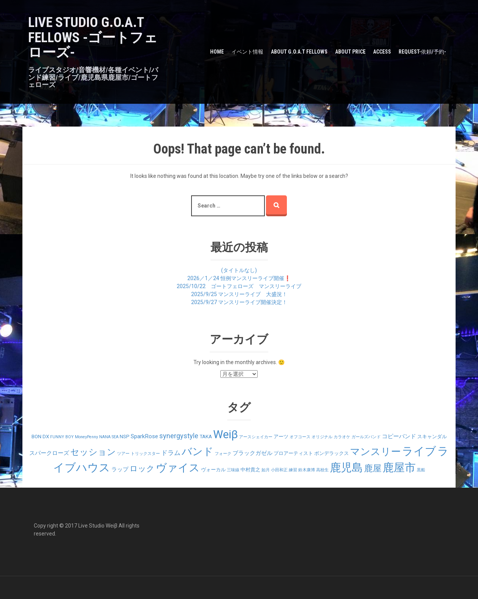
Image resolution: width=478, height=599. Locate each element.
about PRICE (350, 52)
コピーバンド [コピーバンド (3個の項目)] (399, 436)
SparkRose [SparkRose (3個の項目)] (144, 436)
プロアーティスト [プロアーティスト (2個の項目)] (293, 453)
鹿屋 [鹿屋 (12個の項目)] (372, 468)
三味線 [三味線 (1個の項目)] (233, 469)
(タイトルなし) (239, 270)
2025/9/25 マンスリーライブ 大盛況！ (239, 294)
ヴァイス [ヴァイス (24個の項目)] (178, 467)
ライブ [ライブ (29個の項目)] (419, 451)
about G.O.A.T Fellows (299, 52)
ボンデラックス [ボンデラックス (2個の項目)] (331, 453)
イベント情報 (247, 52)
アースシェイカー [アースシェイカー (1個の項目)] (255, 436)
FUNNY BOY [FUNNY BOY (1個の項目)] (62, 436)
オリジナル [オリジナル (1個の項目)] (322, 436)
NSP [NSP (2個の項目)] (125, 436)
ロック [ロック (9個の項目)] (142, 468)
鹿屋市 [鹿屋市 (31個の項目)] (399, 467)
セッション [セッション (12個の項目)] (93, 452)
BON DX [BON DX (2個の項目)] (40, 436)
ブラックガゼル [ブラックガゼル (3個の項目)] (252, 453)
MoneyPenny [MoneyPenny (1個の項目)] (86, 436)
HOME (217, 52)
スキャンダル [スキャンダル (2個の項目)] (432, 436)
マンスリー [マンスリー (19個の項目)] (375, 451)
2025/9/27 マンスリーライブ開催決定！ (239, 302)
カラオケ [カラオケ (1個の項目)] (342, 436)
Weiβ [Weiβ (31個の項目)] (225, 434)
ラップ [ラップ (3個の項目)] (119, 469)
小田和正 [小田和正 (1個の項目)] (279, 469)
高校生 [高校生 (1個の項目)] (322, 469)
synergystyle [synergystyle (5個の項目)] (178, 436)
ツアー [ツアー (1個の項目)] (123, 453)
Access (382, 52)
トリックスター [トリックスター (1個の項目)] (145, 453)
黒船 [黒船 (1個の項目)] (421, 469)
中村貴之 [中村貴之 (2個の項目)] (250, 469)
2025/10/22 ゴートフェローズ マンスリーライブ (239, 286)
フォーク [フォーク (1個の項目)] (223, 453)
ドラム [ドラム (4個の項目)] (170, 452)
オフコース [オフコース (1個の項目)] (300, 436)
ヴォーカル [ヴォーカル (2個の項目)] (213, 469)
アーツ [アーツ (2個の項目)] (281, 436)
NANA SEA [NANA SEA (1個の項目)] (109, 436)
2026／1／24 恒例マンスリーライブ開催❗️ (239, 278)
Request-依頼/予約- (422, 52)
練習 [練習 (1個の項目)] (293, 469)
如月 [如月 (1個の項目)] (265, 469)
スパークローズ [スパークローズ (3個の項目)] (49, 453)
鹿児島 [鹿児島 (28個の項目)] (346, 467)
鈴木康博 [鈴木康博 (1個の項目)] (306, 469)
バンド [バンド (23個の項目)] (198, 451)
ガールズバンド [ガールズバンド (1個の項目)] (366, 436)
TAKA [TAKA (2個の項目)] (205, 436)
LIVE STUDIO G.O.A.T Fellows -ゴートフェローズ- (93, 37)
